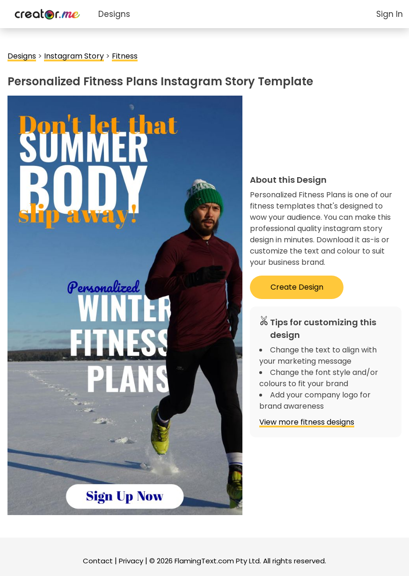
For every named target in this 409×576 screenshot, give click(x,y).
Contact (98, 561)
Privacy (131, 561)
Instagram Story (74, 56)
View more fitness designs (306, 422)
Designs (114, 14)
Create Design (296, 287)
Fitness (125, 56)
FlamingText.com (204, 561)
